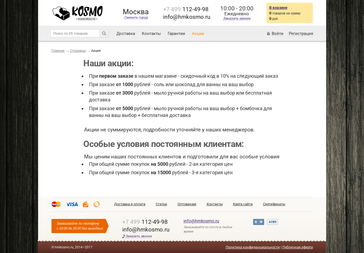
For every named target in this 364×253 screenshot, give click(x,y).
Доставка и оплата (129, 204)
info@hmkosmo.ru (201, 221)
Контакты (151, 33)
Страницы (78, 51)
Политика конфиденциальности (253, 247)
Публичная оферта (297, 247)
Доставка (126, 33)
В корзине (278, 7)
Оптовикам (187, 204)
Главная (58, 51)
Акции (198, 33)
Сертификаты (274, 204)
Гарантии (176, 33)
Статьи (161, 204)
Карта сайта (243, 204)
